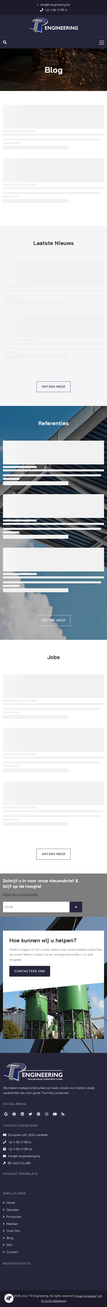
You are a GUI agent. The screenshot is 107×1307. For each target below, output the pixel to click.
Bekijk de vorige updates (20, 894)
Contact (12, 1252)
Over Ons (13, 1231)
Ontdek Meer (53, 386)
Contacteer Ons (29, 971)
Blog (10, 1238)
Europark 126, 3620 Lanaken (28, 1135)
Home (11, 1203)
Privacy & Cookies (85, 1296)
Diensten (13, 1210)
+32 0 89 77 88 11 (19, 1142)
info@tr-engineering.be (24, 1156)
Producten (14, 1217)
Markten (12, 1224)
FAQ (9, 1245)
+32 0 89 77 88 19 (20, 1149)
